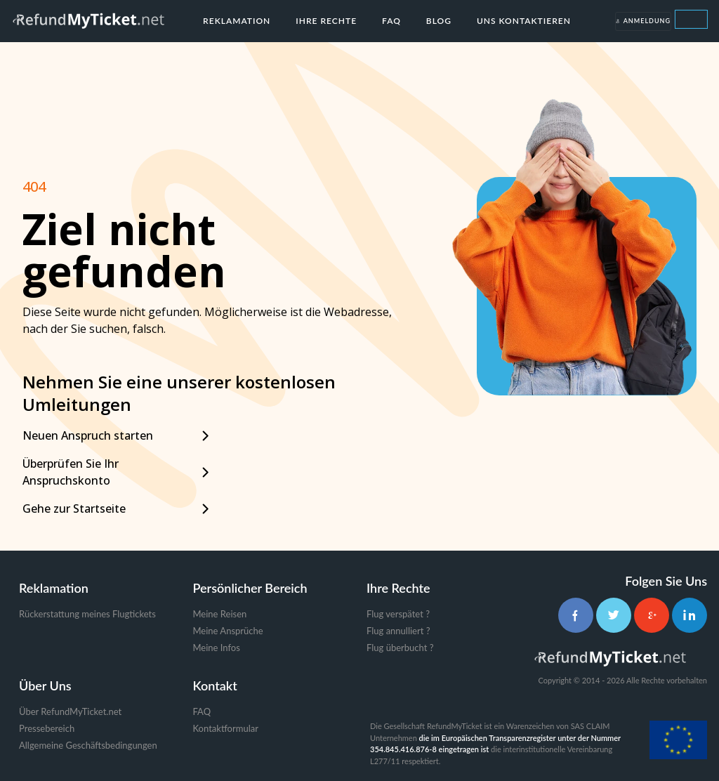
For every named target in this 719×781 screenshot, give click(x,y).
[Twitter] (613, 615)
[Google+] (651, 615)
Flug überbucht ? (400, 647)
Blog (438, 20)
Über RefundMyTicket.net (70, 711)
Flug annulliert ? (398, 630)
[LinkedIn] (689, 615)
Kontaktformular (225, 728)
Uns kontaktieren (524, 20)
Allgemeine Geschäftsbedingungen (88, 745)
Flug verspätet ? (398, 613)
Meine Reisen (220, 613)
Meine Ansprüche (228, 630)
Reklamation (236, 20)
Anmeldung (643, 21)
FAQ (391, 20)
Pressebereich (46, 728)
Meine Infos (216, 647)
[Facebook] (575, 615)
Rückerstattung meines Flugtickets (87, 613)
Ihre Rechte (326, 20)
